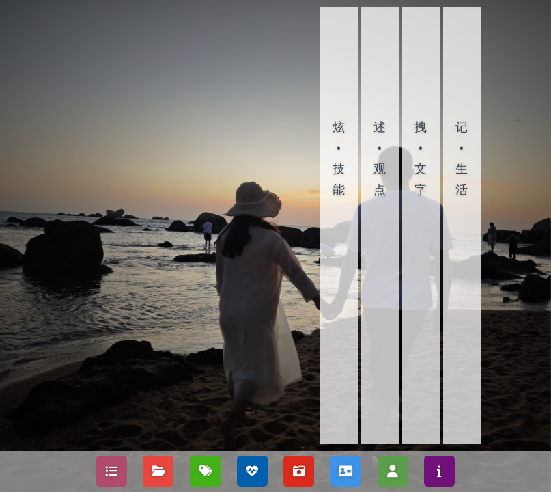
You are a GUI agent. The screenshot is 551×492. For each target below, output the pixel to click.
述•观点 (379, 157)
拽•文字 (420, 157)
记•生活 (461, 157)
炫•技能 (339, 157)
